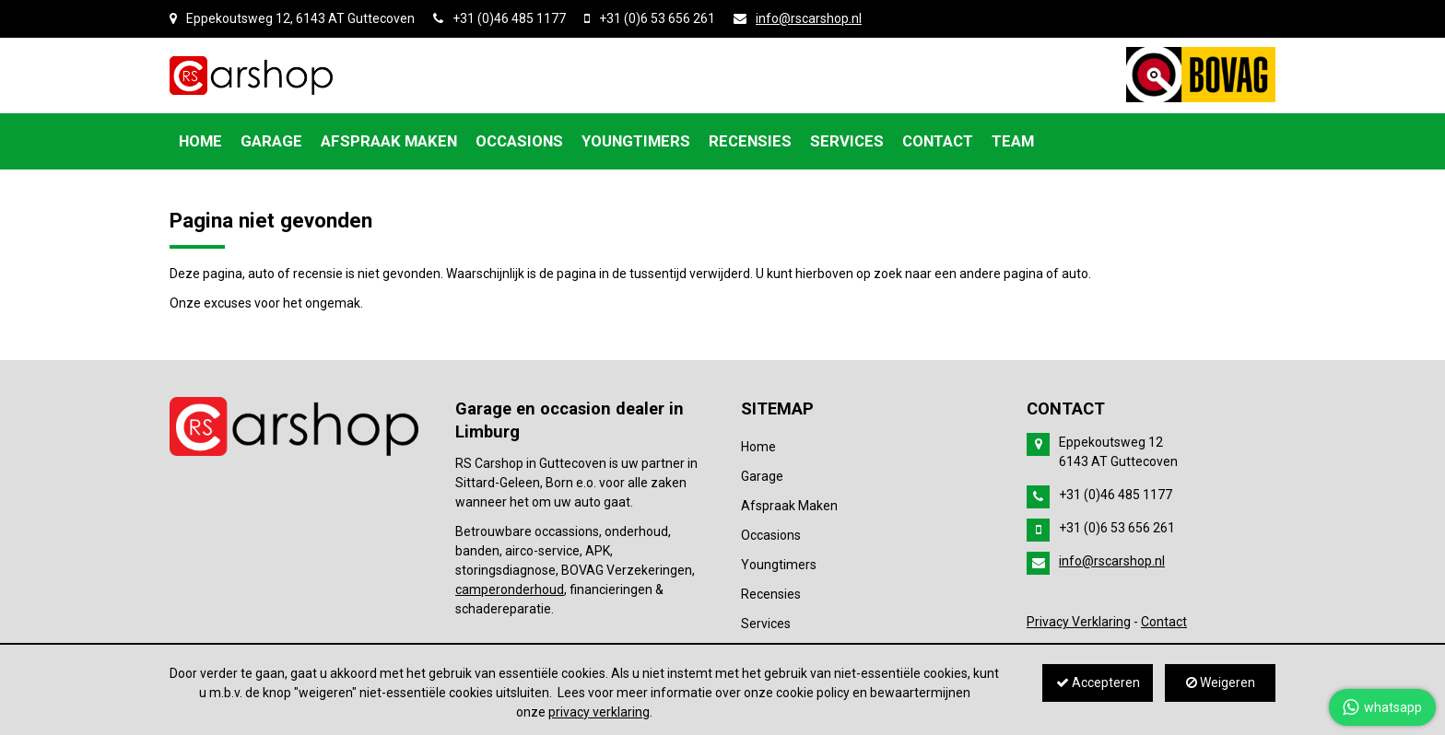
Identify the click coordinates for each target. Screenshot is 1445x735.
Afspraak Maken (789, 505)
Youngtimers (778, 564)
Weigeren (1220, 682)
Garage (762, 476)
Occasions (771, 535)
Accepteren (1098, 682)
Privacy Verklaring (1079, 621)
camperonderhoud (509, 589)
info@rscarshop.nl (809, 18)
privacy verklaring (599, 712)
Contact (1164, 621)
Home (758, 446)
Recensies (771, 594)
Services (766, 623)
